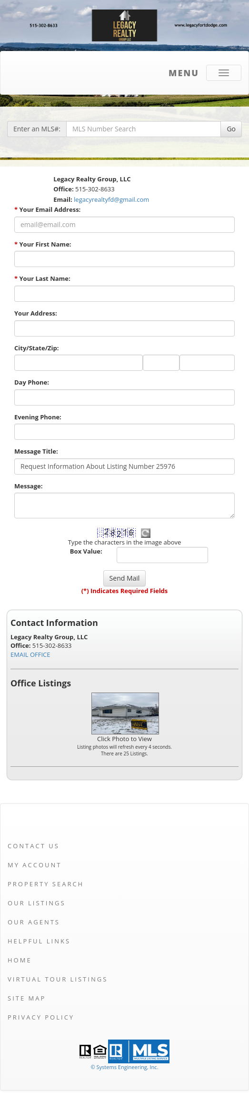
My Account (34, 865)
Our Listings (37, 903)
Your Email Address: (47, 209)
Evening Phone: (37, 417)
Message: (28, 486)
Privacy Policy (41, 1017)
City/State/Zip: (36, 348)
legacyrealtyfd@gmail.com (111, 199)
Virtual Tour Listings (58, 979)
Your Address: (35, 313)
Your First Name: (42, 244)
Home (20, 960)
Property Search (46, 884)
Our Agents (34, 922)
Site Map (27, 998)
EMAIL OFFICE (30, 654)
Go (231, 128)
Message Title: (36, 451)
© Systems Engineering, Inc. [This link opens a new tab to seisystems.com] (124, 1066)
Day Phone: (31, 382)
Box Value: (86, 551)
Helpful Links (39, 941)
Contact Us (34, 846)
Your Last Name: (42, 278)
